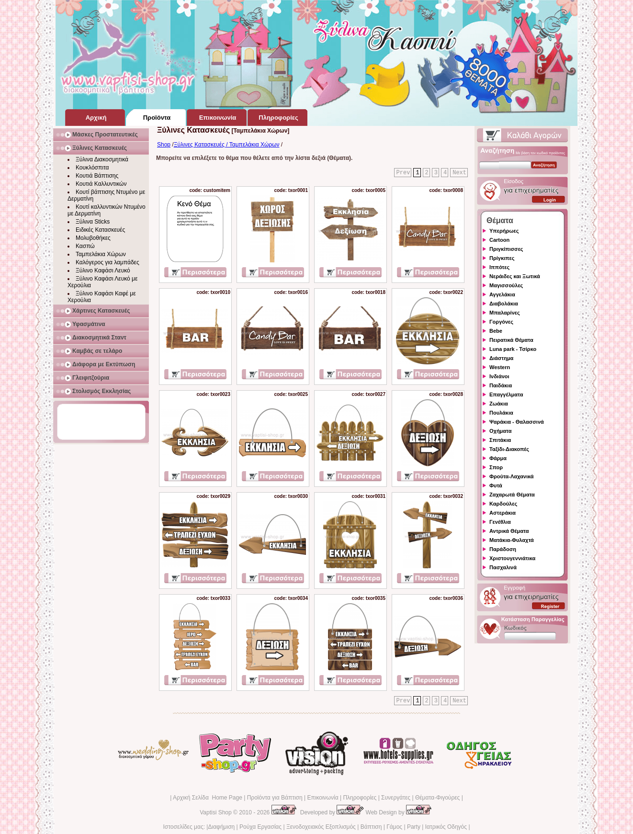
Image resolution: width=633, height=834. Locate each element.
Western (499, 367)
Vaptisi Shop (216, 812)
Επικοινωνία (322, 797)
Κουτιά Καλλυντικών (101, 183)
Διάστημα (501, 358)
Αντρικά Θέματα (509, 531)
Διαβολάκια (503, 303)
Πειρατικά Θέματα (511, 340)
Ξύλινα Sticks (93, 221)
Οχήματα (500, 431)
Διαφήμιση (221, 826)
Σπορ (496, 467)
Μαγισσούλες (506, 285)
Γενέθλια (500, 522)
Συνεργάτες (395, 797)
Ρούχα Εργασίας (260, 826)
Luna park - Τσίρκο (512, 349)
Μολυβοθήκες (93, 238)
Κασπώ (85, 246)
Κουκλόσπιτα (92, 167)
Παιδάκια (500, 385)
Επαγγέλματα (506, 394)
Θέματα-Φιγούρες (437, 797)
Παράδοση (502, 549)
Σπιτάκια (500, 440)
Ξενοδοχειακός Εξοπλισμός (321, 826)
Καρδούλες (503, 504)
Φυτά (495, 485)
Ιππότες (499, 267)
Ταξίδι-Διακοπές (509, 449)
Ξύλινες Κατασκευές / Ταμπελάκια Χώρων (227, 144)
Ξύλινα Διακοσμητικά (102, 159)
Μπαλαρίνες (504, 313)
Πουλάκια (501, 413)
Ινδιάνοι (499, 376)
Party (413, 826)
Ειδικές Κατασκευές (100, 229)
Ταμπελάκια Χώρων (101, 254)
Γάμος (394, 826)
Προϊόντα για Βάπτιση (275, 797)
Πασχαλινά (503, 567)
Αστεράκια (502, 513)
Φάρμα (498, 458)
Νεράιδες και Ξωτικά (514, 276)
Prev (403, 172)
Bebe (495, 331)
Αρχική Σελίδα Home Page (207, 797)
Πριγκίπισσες (506, 249)
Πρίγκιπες (501, 258)
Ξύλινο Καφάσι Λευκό (103, 270)
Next (459, 172)
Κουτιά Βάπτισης (97, 175)
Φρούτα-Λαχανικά (511, 476)
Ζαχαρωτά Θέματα (512, 494)
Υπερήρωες (504, 231)
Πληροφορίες (359, 797)
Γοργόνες (501, 322)
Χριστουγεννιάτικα (512, 558)
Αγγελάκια (502, 294)
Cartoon (499, 240)
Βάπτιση (371, 826)
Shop (163, 144)
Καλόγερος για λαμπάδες (107, 262)
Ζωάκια (498, 403)
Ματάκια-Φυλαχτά (511, 540)
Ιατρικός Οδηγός (446, 826)
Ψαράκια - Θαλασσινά (516, 422)
